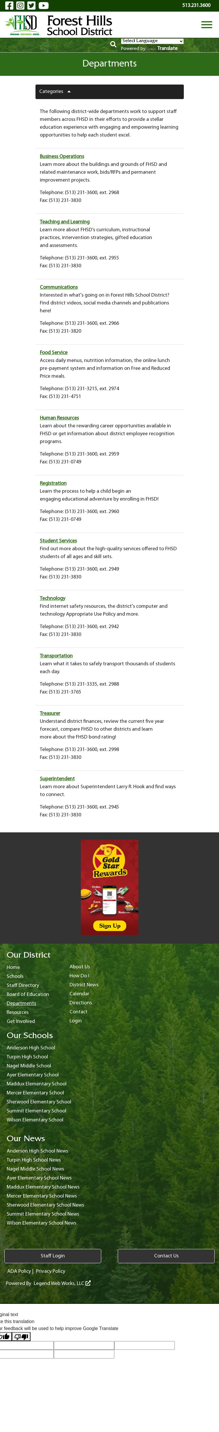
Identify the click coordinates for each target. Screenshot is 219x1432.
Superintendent (57, 779)
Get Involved (21, 1021)
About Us (80, 967)
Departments (21, 1003)
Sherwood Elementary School (39, 1102)
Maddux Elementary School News (43, 1187)
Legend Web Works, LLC (62, 1283)
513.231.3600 (196, 5)
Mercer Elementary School (35, 1093)
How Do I (79, 976)
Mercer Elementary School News (42, 1196)
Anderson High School (31, 1048)
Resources (18, 1012)
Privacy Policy (50, 1271)
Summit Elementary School (36, 1111)
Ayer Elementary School (33, 1075)
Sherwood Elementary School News (45, 1205)
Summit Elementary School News (43, 1214)
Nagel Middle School (29, 1066)
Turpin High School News (34, 1160)
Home (13, 967)
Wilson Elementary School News (41, 1223)
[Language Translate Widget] (152, 41)
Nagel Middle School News (35, 1169)
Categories (57, 91)
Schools (15, 976)
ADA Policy (19, 1271)
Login (76, 1021)
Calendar (79, 994)
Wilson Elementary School (35, 1120)
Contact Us (166, 1256)
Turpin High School (27, 1057)
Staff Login (53, 1256)
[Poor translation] (21, 1336)
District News (84, 985)
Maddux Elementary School (37, 1084)
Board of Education (28, 994)
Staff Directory (23, 985)
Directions (81, 1003)
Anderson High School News (37, 1151)
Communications (59, 287)
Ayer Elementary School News (39, 1178)
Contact (79, 1012)
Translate (162, 48)
